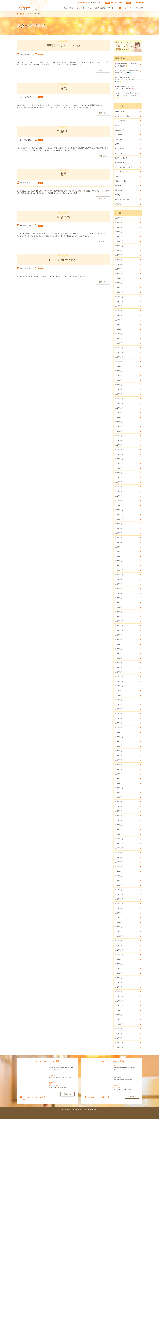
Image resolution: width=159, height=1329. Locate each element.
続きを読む (103, 70)
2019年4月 (119, 714)
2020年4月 (119, 646)
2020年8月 (119, 623)
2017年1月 (119, 867)
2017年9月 (119, 821)
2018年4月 (119, 782)
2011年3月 (119, 1234)
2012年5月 (119, 1172)
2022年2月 (119, 522)
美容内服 (118, 219)
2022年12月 (119, 465)
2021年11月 (119, 539)
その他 (40, 54)
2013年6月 (119, 1104)
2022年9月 (119, 482)
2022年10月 (119, 477)
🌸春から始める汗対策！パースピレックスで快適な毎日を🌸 (127, 91)
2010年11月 (119, 1257)
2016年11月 (119, 878)
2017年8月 (119, 827)
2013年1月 (119, 1132)
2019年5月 (119, 708)
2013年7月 (119, 1098)
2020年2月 (119, 657)
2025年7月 (119, 296)
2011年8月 (119, 1217)
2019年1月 (119, 731)
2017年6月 (119, 838)
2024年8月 (119, 358)
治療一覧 (80, 8)
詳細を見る (67, 1304)
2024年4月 (119, 381)
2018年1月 (119, 799)
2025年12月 (119, 267)
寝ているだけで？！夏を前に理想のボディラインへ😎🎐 (126, 73)
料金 (89, 8)
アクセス (111, 8)
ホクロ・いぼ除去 (121, 173)
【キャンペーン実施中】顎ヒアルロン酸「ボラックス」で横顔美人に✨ (126, 100)
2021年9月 (119, 550)
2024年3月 (119, 386)
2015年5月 (119, 974)
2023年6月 (119, 437)
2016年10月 (119, 884)
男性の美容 (119, 213)
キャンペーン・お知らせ (123, 123)
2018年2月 (119, 793)
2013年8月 (119, 1093)
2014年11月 (119, 1008)
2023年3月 (119, 454)
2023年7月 (119, 431)
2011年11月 (119, 1200)
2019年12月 (119, 669)
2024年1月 (119, 397)
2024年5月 (119, 375)
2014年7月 (119, 1030)
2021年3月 (119, 584)
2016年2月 (119, 929)
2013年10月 (119, 1081)
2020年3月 (119, 652)
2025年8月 (119, 290)
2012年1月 (119, 1189)
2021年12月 (119, 533)
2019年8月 (119, 691)
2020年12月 (119, 601)
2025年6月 (119, 301)
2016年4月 (119, 917)
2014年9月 (119, 1019)
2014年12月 (119, 1002)
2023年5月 (119, 443)
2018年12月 (119, 737)
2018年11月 (119, 742)
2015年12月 (119, 940)
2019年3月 (119, 720)
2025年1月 (119, 330)
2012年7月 (119, 1160)
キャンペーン (125, 8)
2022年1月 (119, 527)
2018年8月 (119, 759)
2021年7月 (119, 561)
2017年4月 (119, 850)
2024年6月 (119, 369)
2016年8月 (119, 895)
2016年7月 (119, 900)
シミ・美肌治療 (120, 128)
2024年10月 (119, 347)
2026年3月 (119, 251)
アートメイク (120, 117)
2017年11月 (119, 810)
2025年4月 (119, 313)
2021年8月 (119, 556)
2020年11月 (119, 607)
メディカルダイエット (123, 190)
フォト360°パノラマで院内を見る (34, 1308)
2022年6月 (119, 499)
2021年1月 (119, 595)
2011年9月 (119, 1211)
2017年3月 (119, 855)
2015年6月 (119, 968)
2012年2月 (119, 1183)
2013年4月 (119, 1115)
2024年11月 (119, 341)
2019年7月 (119, 697)
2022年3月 (119, 516)
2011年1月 (119, 1245)
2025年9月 (119, 284)
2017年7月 (119, 833)
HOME (22, 14)
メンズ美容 (139, 8)
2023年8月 (119, 426)
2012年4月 (119, 1177)
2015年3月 (119, 985)
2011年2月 (119, 1240)
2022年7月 (119, 494)
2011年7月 (119, 1223)
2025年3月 (119, 318)
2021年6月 (119, 567)
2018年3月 (119, 787)
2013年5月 (119, 1110)
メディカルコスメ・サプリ (124, 185)
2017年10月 (119, 816)
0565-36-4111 (138, 2)
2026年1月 (119, 262)
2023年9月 (119, 420)
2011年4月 (119, 1228)
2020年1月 (119, 663)
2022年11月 (119, 471)
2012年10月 (119, 1143)
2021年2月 (119, 590)
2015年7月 (119, 963)
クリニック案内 (68, 8)
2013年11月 (119, 1076)
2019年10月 (119, 680)
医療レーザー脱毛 (121, 202)
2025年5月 (119, 307)
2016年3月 (119, 923)
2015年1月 (119, 996)
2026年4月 (119, 245)
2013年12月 (119, 1070)
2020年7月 (119, 629)
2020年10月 (119, 612)
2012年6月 (119, 1166)
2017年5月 (119, 844)
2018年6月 (119, 770)
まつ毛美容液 (120, 179)
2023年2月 (119, 460)
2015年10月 (119, 946)
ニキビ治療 (119, 151)
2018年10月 (119, 748)
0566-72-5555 (117, 2)
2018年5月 (119, 776)
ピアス (117, 157)
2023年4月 (119, 448)
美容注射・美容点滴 (122, 224)
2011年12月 (119, 1194)
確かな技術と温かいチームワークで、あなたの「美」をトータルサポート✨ (126, 82)
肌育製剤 (118, 230)
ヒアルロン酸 (120, 162)
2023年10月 (119, 414)
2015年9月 (119, 951)
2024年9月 (119, 352)
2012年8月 (119, 1155)
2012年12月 (119, 1138)
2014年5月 (119, 1042)
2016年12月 (119, 872)
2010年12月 (119, 1251)
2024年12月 (119, 335)
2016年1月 (119, 934)
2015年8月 (119, 957)
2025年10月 (119, 279)
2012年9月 (119, 1149)
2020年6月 (119, 635)
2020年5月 (119, 640)
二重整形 (118, 196)
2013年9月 (119, 1087)
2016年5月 (119, 912)
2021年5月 (119, 573)
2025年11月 (119, 273)
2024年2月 (119, 392)
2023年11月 (119, 409)
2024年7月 (119, 364)
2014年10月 (119, 1013)
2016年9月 (119, 889)
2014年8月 (119, 1025)
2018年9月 (119, 754)
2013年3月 (119, 1121)
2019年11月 (119, 674)
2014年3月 (119, 1053)
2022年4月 (119, 511)
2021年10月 (119, 544)
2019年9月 (119, 686)
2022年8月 (119, 488)
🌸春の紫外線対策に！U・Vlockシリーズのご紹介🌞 (127, 65)
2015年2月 (119, 991)
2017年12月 (119, 804)
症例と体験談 (99, 8)
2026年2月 (119, 256)
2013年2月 (119, 1126)
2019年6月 (119, 703)
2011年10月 (119, 1206)
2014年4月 (119, 1047)
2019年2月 (119, 725)
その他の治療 (120, 140)
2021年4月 (119, 578)
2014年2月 (119, 1059)
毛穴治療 (118, 207)
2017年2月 (119, 861)
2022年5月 (119, 505)
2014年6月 (119, 1036)
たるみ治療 (119, 145)
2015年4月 (119, 980)
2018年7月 (119, 765)
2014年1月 (119, 1064)
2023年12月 (119, 403)
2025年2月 (119, 324)
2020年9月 (119, 618)
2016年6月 (119, 906)
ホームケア (119, 168)
